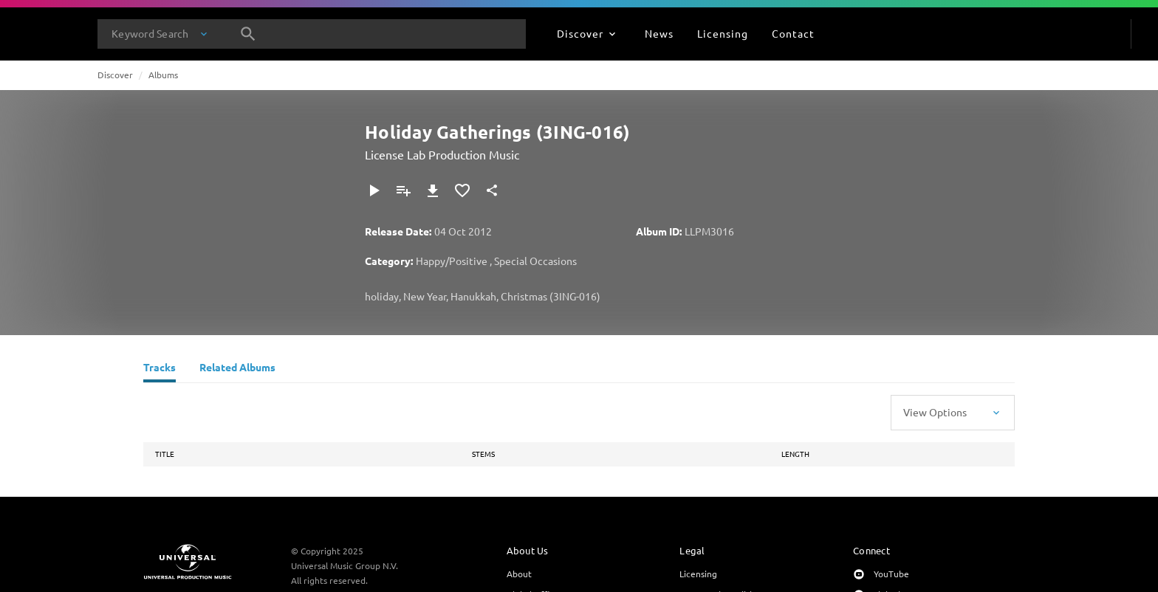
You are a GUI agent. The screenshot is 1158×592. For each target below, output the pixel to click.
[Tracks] (159, 369)
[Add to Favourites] (462, 190)
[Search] (248, 34)
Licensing (698, 573)
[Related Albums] (237, 369)
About (519, 573)
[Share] (492, 190)
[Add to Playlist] (403, 190)
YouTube (891, 573)
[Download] (433, 190)
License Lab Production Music (442, 154)
